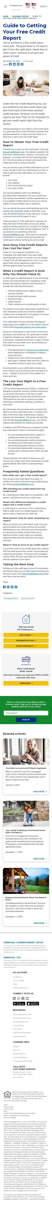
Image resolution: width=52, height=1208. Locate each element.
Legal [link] (6, 1105)
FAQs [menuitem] (15, 984)
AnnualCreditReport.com (14, 152)
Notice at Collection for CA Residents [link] (17, 1116)
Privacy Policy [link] (8, 1107)
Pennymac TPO (12, 957)
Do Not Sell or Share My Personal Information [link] (19, 1113)
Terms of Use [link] (8, 1109)
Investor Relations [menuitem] (20, 1057)
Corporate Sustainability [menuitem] (22, 1061)
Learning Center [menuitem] (19, 1036)
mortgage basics (11, 598)
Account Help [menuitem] (18, 980)
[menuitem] (16, 6)
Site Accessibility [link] (10, 1118)
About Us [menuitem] (16, 1050)
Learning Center (20, 16)
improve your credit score (38, 350)
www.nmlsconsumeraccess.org (15, 1101)
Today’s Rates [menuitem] (18, 1025)
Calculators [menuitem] (17, 1029)
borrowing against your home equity (30, 327)
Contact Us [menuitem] (17, 977)
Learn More (26, 683)
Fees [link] (5, 1111)
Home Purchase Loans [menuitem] (22, 1018)
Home (5, 16)
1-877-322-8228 (16, 211)
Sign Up (26, 720)
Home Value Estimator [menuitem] (22, 1033)
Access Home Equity (26, 646)
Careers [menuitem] (16, 1046)
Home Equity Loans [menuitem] (20, 1022)
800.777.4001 (18, 1077)
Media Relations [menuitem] (19, 1054)
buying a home (27, 598)
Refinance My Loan (26, 640)
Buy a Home (26, 635)
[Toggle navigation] (5, 6)
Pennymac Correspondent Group (23, 942)
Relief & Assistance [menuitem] (20, 988)
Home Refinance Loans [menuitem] (22, 1014)
